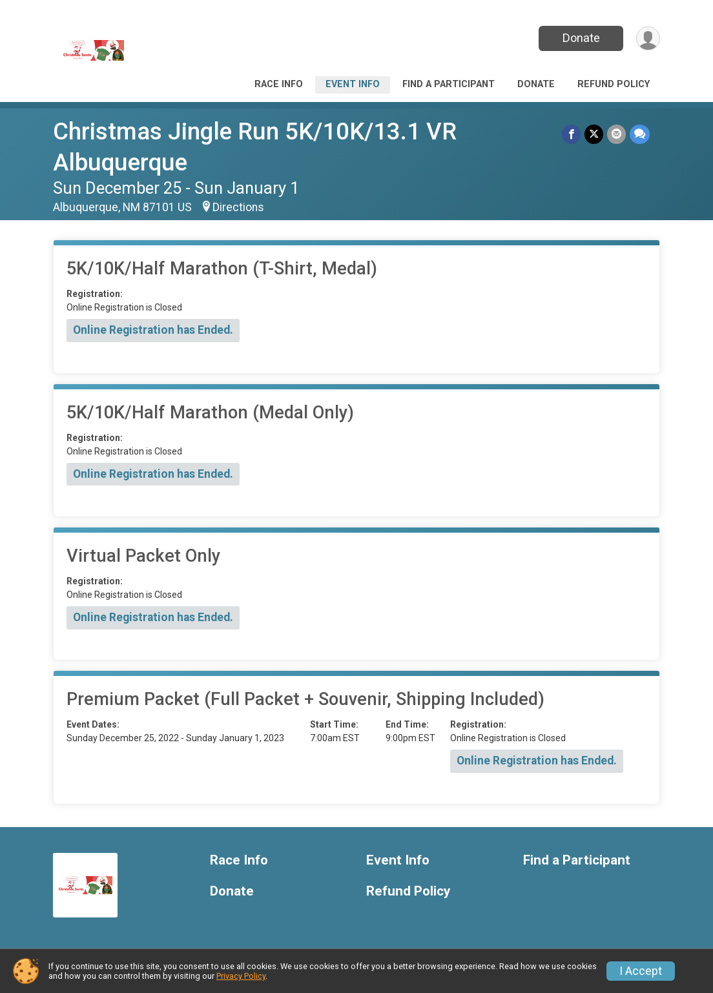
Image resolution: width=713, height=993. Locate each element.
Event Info (353, 84)
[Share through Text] (640, 134)
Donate (581, 38)
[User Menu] (648, 38)
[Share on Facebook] (571, 134)
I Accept (640, 971)
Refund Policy (613, 84)
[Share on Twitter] (593, 134)
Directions (238, 207)
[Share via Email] (616, 134)
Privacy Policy (240, 976)
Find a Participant (448, 84)
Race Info (278, 84)
